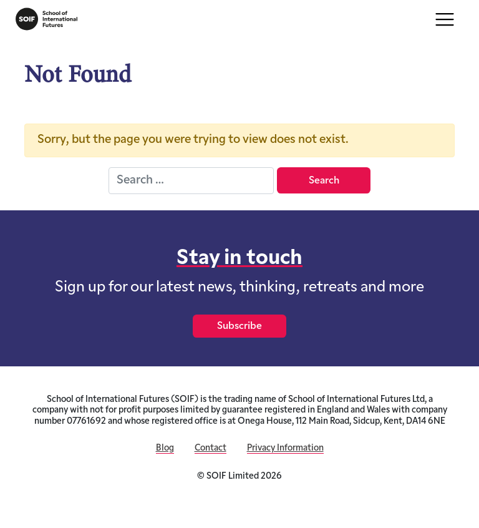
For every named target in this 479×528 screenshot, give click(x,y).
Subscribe (239, 326)
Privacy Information (285, 448)
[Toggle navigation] (444, 19)
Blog (165, 448)
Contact (210, 448)
